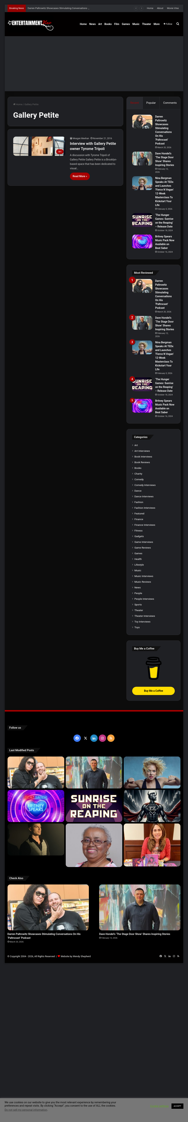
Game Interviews (143, 541)
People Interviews (144, 598)
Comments (170, 102)
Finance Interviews (144, 524)
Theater (146, 24)
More (157, 24)
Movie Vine (173, 8)
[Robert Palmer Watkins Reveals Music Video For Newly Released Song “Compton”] (36, 839)
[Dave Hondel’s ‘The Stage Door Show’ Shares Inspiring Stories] (142, 158)
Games (126, 24)
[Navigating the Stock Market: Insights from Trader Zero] (152, 806)
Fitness (138, 530)
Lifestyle (139, 564)
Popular (151, 102)
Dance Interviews (143, 496)
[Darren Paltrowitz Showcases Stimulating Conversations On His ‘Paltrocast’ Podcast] (142, 122)
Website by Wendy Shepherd (76, 956)
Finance (138, 519)
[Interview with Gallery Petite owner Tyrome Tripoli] (39, 146)
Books (108, 24)
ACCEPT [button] (177, 1106)
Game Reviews (142, 547)
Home (150, 8)
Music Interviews (143, 576)
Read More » (80, 176)
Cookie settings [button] (159, 1106)
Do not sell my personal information (26, 1110)
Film (116, 24)
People (138, 593)
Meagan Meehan (81, 138)
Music (135, 24)
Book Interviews (143, 456)
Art (100, 24)
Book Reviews (142, 462)
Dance (137, 490)
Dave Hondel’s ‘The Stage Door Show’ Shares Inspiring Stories (134, 934)
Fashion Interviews (144, 507)
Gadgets (139, 536)
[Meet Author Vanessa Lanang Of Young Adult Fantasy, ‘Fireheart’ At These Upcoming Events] (152, 845)
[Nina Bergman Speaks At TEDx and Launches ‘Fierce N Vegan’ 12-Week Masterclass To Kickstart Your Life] (142, 183)
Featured (139, 513)
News (92, 24)
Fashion (138, 502)
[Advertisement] (94, 63)
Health (138, 559)
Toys (137, 627)
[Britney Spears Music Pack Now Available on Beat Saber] (142, 241)
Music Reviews (142, 581)
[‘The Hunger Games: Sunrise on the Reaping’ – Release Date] (142, 220)
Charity (138, 473)
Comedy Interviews (145, 485)
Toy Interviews (142, 621)
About (160, 8)
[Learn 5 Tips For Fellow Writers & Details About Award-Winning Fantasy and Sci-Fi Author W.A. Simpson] (94, 845)
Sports (138, 604)
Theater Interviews (144, 615)
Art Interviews (142, 450)
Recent (134, 102)
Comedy (139, 479)
